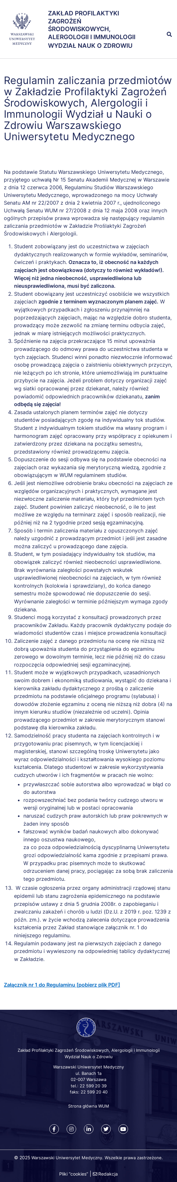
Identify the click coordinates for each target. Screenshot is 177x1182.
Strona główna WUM (88, 1106)
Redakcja (108, 1174)
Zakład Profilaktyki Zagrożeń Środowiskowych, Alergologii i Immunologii (91, 25)
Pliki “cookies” (73, 1174)
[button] (162, 20)
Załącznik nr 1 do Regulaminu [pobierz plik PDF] (62, 985)
